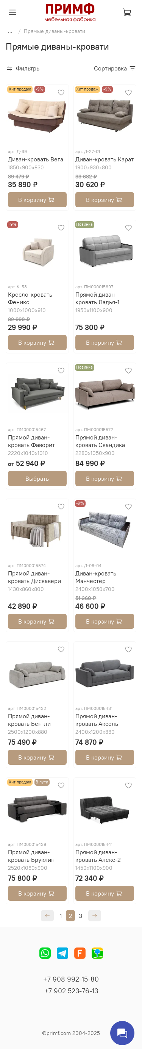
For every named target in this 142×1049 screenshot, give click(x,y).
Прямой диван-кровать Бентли (29, 719)
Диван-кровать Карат (104, 159)
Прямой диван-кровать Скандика (100, 441)
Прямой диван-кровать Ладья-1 (97, 298)
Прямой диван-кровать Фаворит (31, 441)
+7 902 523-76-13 (71, 990)
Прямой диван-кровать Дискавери (34, 577)
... (10, 31)
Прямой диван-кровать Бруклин (31, 855)
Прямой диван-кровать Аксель (96, 719)
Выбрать (37, 478)
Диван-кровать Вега (35, 159)
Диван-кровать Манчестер (95, 577)
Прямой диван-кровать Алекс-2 (98, 855)
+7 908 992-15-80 (71, 979)
